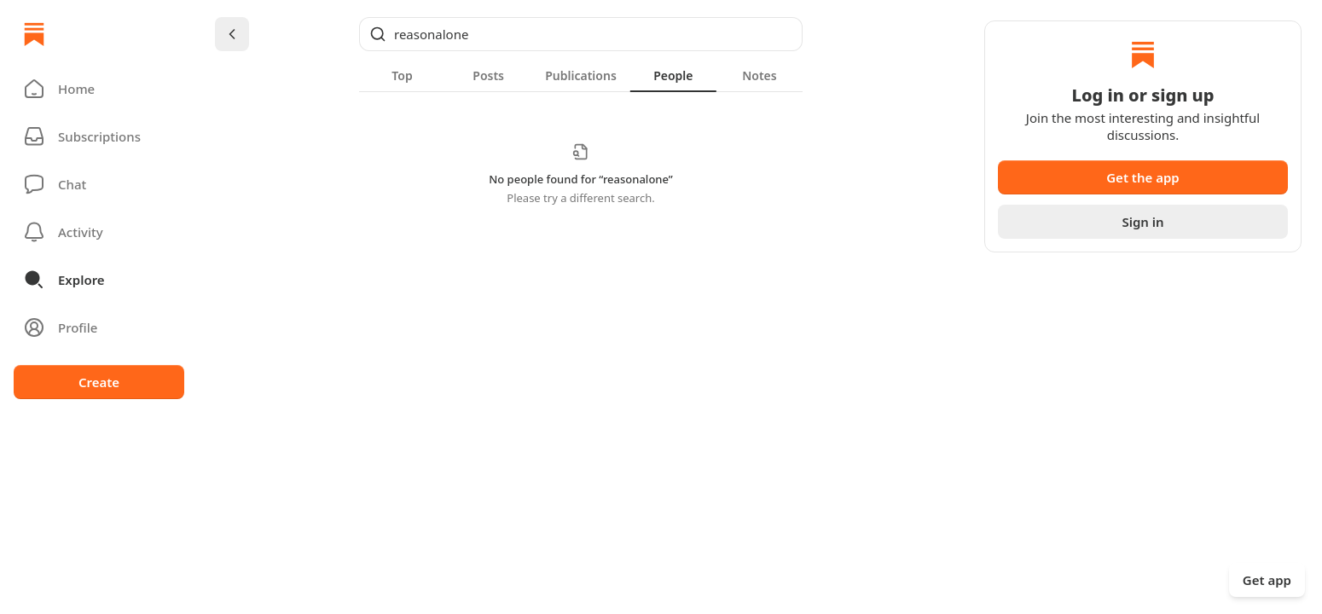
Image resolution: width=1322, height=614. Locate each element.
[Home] (34, 34)
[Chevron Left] (232, 34)
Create (98, 382)
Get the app (1143, 177)
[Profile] (99, 327)
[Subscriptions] (99, 136)
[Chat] (99, 184)
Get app (1267, 579)
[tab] (402, 75)
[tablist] (581, 75)
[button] (99, 88)
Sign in (1142, 221)
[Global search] (581, 34)
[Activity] (99, 231)
